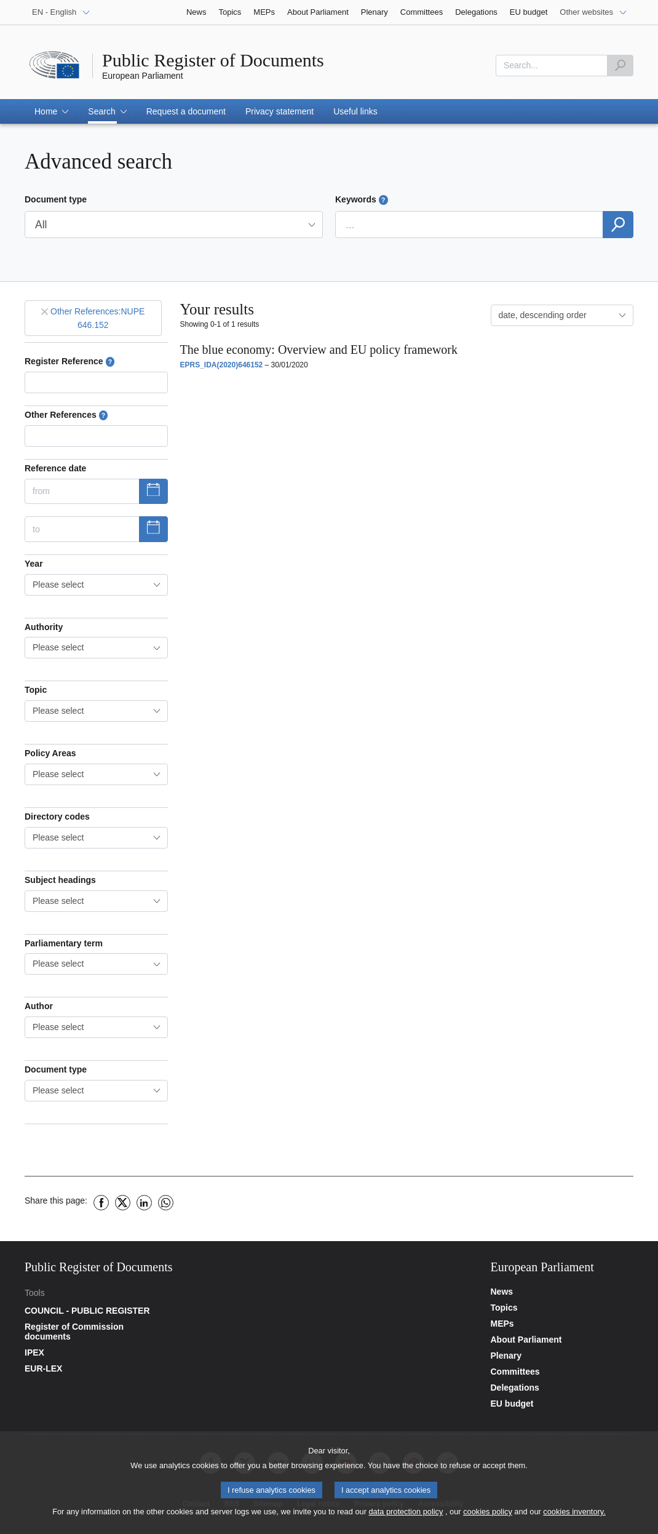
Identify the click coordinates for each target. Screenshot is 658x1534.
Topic (36, 690)
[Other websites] (593, 12)
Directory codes (57, 816)
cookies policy (487, 1512)
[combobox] (96, 585)
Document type (56, 199)
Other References (66, 415)
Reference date (55, 468)
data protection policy (405, 1512)
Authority (44, 627)
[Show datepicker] (153, 492)
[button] (51, 111)
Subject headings (60, 880)
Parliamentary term (64, 943)
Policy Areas (50, 753)
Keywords (361, 199)
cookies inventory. (574, 1512)
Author (39, 1006)
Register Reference (69, 361)
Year (34, 564)
